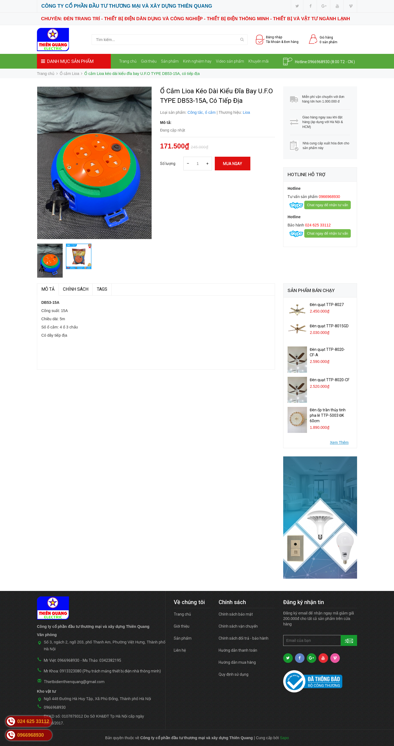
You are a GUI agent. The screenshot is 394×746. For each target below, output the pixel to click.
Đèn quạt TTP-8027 (327, 304)
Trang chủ (128, 61)
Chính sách (75, 289)
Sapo (284, 738)
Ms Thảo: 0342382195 (102, 660)
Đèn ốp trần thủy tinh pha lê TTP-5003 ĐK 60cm (328, 415)
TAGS (102, 289)
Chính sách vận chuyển (238, 626)
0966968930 (319, 62)
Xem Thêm (339, 442)
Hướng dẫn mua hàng (237, 662)
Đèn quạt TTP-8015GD (329, 326)
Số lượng (167, 163)
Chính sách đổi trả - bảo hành (243, 638)
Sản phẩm (170, 61)
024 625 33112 (317, 225)
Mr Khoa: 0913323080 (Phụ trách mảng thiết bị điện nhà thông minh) (102, 671)
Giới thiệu (149, 61)
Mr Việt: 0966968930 (61, 660)
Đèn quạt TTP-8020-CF (329, 380)
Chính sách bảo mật (236, 614)
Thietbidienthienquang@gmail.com (74, 682)
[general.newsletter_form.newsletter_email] (320, 640)
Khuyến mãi (258, 61)
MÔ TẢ (47, 289)
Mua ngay (232, 163)
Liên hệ (127, 76)
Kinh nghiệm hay (197, 61)
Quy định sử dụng (233, 674)
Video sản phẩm (230, 61)
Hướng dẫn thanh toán (238, 650)
